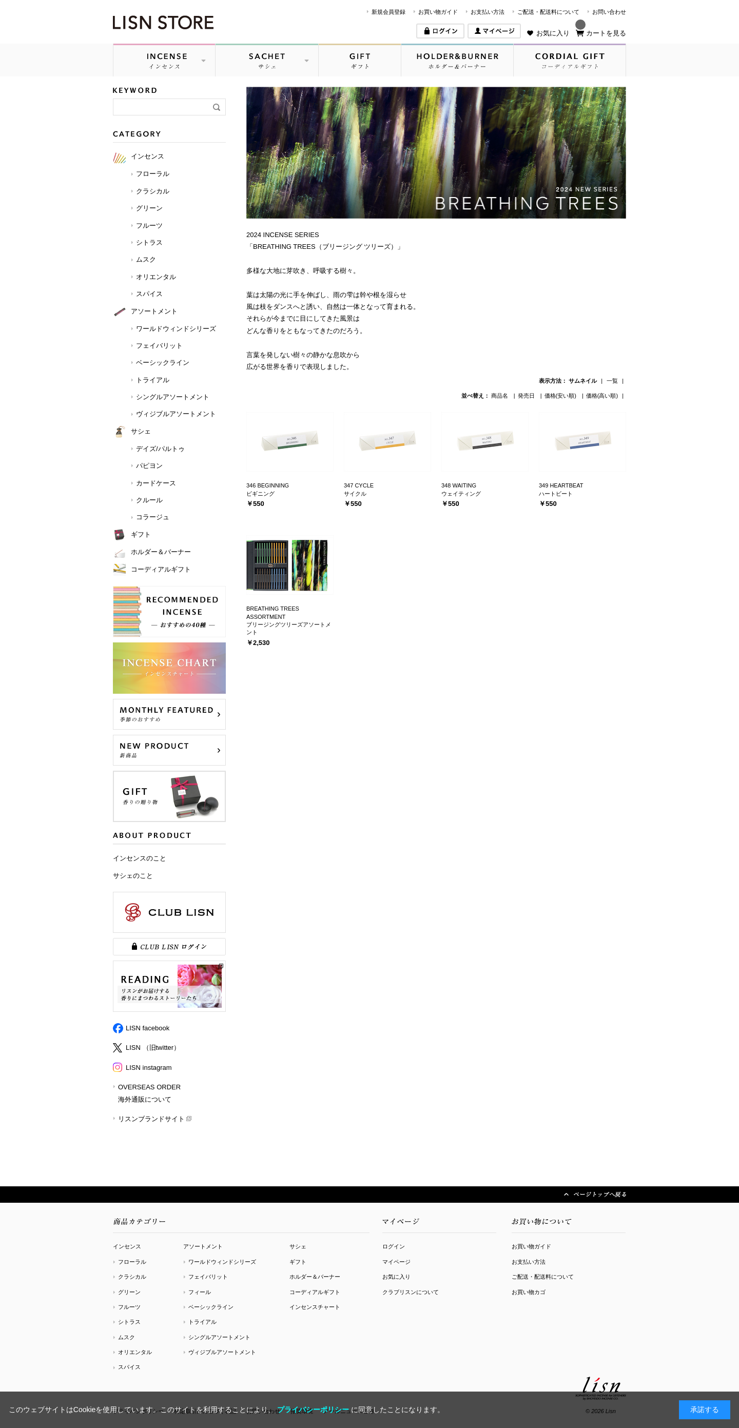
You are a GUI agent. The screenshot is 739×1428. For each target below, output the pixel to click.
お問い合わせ (609, 12)
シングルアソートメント (219, 1337)
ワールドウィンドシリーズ (222, 1262)
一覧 (612, 381)
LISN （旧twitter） (153, 1047)
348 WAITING (458, 485)
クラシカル (132, 1277)
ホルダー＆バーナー (314, 1277)
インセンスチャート (314, 1307)
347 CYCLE (359, 485)
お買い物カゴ (529, 1292)
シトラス (129, 1322)
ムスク (126, 1337)
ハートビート (556, 494)
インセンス (127, 1246)
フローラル (132, 1262)
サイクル (355, 494)
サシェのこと (133, 875)
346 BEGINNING (267, 485)
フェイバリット (208, 1277)
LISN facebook (147, 1028)
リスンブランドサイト (151, 1119)
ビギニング (260, 494)
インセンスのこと (139, 858)
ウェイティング (461, 494)
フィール (199, 1292)
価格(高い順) (602, 396)
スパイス (129, 1367)
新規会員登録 (388, 12)
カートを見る (606, 33)
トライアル (202, 1322)
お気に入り (553, 33)
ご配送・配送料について (548, 12)
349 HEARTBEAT (561, 485)
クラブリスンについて (410, 1292)
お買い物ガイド (438, 12)
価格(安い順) (561, 396)
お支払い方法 (487, 12)
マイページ (396, 1262)
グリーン (129, 1292)
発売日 (527, 396)
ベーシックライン (211, 1307)
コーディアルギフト (314, 1292)
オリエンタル (135, 1352)
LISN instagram (149, 1067)
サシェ (297, 1246)
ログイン (393, 1246)
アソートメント (203, 1246)
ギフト (297, 1262)
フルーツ (129, 1307)
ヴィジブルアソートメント (222, 1352)
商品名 (500, 396)
